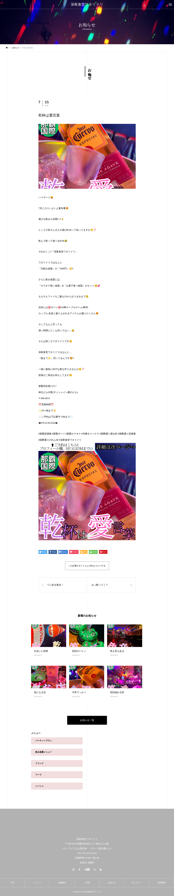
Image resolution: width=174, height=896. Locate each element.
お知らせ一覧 (87, 720)
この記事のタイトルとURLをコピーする (86, 566)
